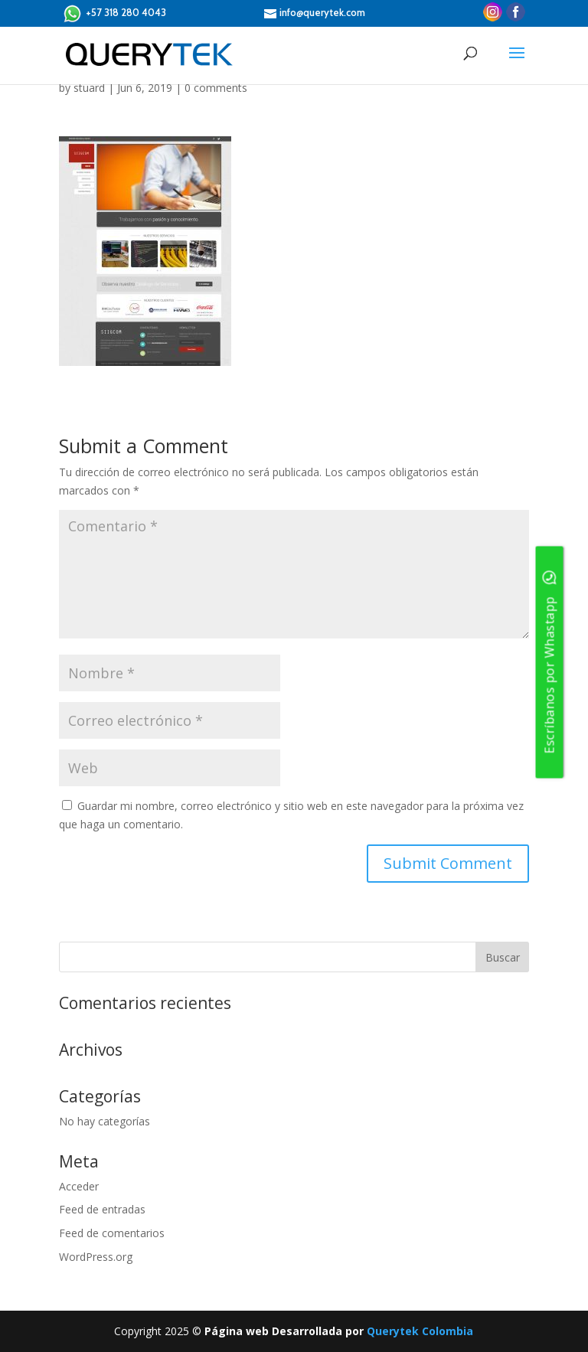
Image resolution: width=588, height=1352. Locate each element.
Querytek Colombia (420, 1331)
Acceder (79, 1186)
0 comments (216, 87)
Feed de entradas (102, 1209)
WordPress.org (95, 1256)
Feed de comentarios (112, 1233)
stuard (89, 87)
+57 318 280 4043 (114, 13)
